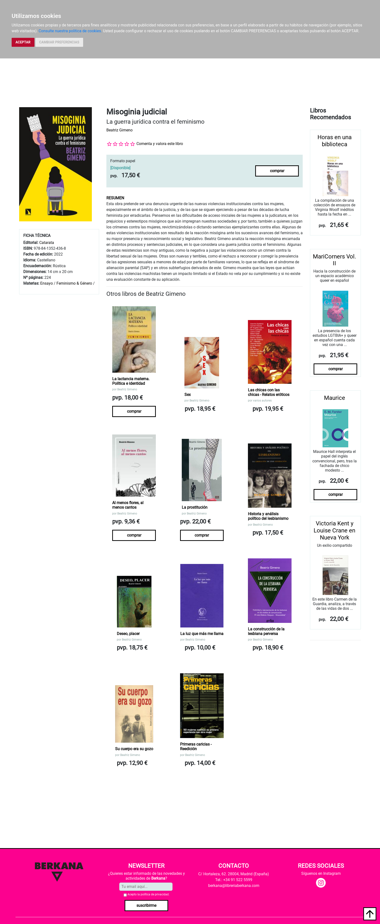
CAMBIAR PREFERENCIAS (59, 42)
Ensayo (46, 283)
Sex (187, 394)
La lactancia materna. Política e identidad (131, 381)
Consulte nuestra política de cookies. (70, 31)
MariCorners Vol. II (334, 260)
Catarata (46, 242)
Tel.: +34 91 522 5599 (233, 879)
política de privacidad (155, 894)
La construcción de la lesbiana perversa (266, 631)
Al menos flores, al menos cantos (127, 505)
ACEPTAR (23, 42)
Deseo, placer (128, 633)
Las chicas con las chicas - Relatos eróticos (268, 392)
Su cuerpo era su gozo (134, 749)
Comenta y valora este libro (159, 143)
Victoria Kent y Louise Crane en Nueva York (334, 530)
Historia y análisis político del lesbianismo (268, 516)
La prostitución (194, 507)
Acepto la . (148, 894)
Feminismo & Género (74, 283)
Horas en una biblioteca (334, 141)
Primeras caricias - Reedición (196, 746)
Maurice (334, 397)
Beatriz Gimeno (119, 130)
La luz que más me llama (201, 633)
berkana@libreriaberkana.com (233, 885)
